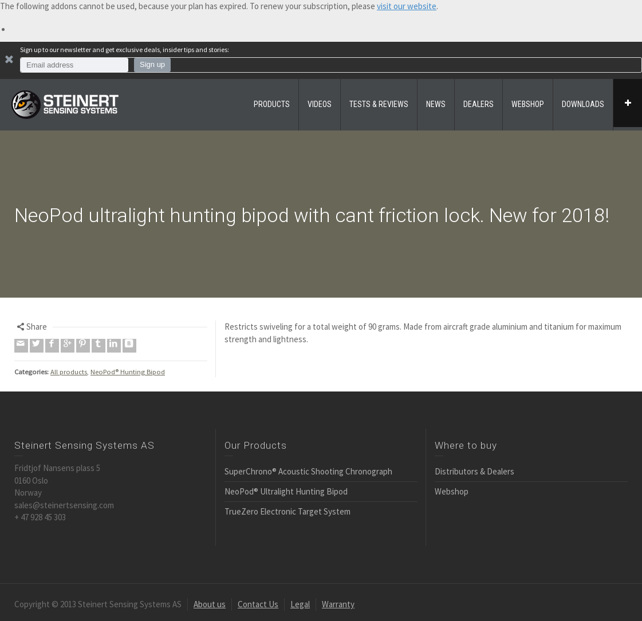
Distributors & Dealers (474, 471)
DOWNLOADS (583, 104)
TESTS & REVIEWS (378, 104)
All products (68, 371)
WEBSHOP (527, 104)
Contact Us (258, 604)
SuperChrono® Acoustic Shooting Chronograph (308, 471)
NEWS (436, 104)
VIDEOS (320, 104)
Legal (300, 604)
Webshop (451, 491)
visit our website (406, 6)
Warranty (338, 604)
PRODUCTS (272, 104)
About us (210, 604)
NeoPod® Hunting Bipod (127, 371)
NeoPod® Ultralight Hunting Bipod (286, 491)
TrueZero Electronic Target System (287, 511)
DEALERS (478, 104)
